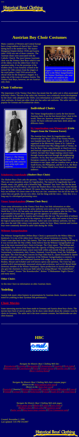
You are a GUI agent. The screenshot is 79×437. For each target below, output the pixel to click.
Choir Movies (10, 303)
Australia (8, 389)
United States (69, 392)
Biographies (33, 366)
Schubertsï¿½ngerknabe (14, 174)
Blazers (37, 405)
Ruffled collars (25, 408)
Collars (45, 405)
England (63, 389)
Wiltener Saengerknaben (14, 230)
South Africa (56, 392)
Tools (72, 368)
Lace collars (56, 405)
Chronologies (46, 366)
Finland (7, 392)
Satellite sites (62, 368)
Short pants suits (25, 405)
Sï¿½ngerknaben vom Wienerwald (49, 128)
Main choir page (45, 387)
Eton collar (39, 408)
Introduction (10, 366)
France (72, 389)
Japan (25, 392)
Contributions (25, 368)
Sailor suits (16, 410)
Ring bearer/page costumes (34, 410)
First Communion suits (58, 410)
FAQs (35, 368)
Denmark (54, 389)
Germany (17, 392)
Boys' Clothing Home (39, 371)
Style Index (69, 366)
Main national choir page (45, 384)
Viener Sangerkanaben (13, 201)
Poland (46, 392)
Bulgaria (35, 389)
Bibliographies (10, 368)
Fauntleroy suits (53, 408)
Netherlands (35, 392)
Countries (58, 366)
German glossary (47, 368)
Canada (44, 389)
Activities (22, 366)
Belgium (25, 389)
